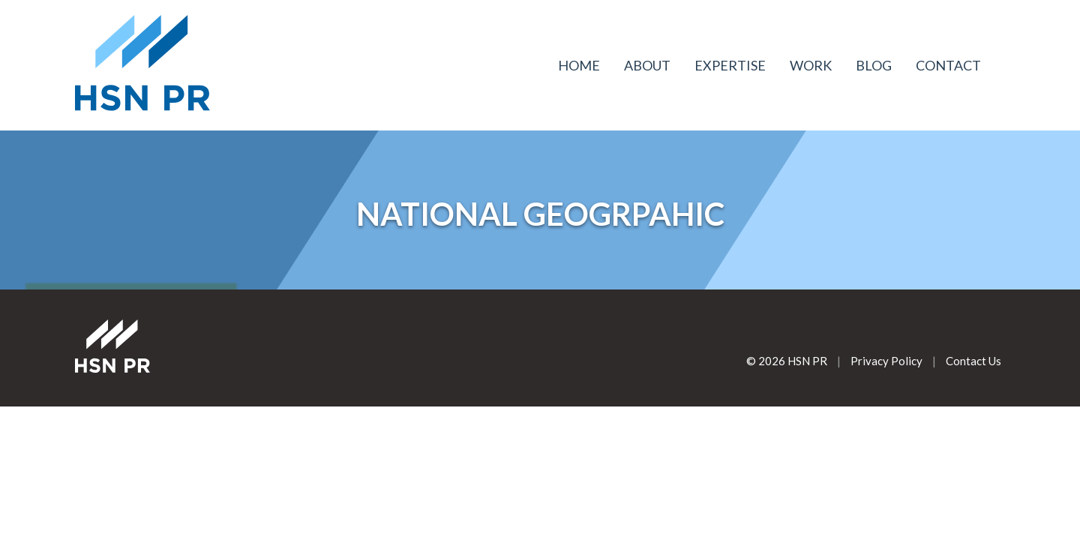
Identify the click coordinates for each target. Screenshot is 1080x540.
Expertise (730, 65)
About (647, 65)
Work (811, 65)
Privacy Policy (886, 361)
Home (579, 65)
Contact (948, 65)
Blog (874, 65)
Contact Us (973, 361)
